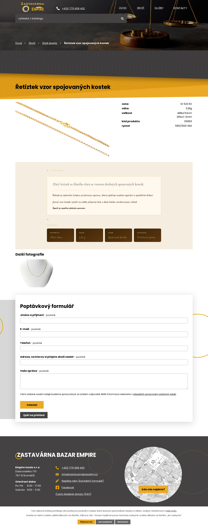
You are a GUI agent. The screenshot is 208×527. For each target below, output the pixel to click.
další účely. (171, 510)
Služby (159, 8)
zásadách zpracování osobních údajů (154, 397)
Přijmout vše (85, 521)
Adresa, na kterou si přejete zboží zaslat (52, 360)
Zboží (140, 8)
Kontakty (180, 8)
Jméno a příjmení (37, 318)
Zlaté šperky (49, 43)
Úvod (123, 8)
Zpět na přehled (34, 420)
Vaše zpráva (34, 374)
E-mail (30, 332)
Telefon (31, 346)
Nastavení (123, 521)
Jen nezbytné (105, 521)
